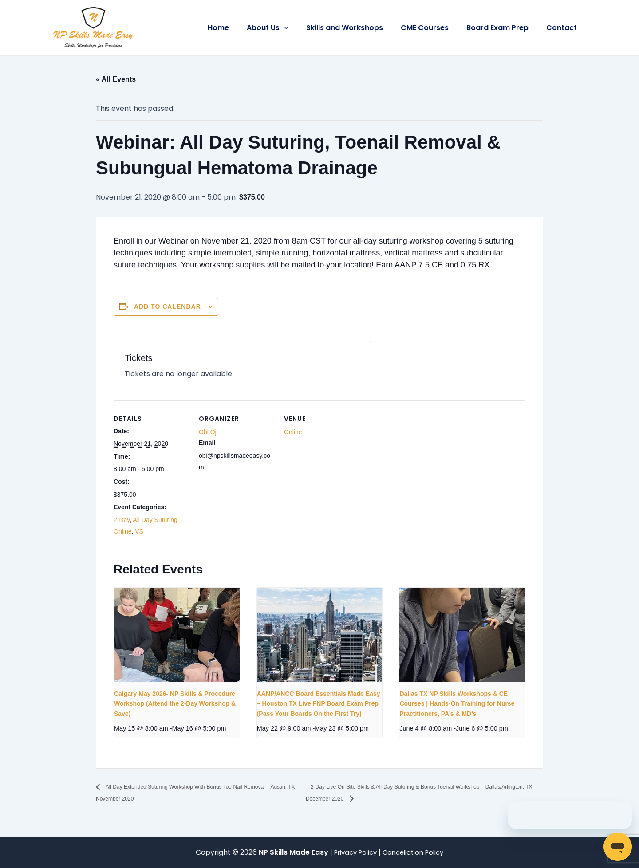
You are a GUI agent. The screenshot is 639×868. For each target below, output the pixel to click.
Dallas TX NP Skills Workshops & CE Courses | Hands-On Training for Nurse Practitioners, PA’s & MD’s (456, 703)
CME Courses (434, 28)
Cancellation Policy (416, 852)
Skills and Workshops (357, 28)
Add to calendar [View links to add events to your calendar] (167, 306)
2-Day (122, 519)
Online (293, 432)
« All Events (116, 79)
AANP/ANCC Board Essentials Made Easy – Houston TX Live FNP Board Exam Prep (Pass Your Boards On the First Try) (318, 703)
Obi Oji (208, 432)
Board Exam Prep (503, 28)
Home (237, 28)
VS (139, 531)
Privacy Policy (354, 852)
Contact (563, 28)
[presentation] (177, 635)
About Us (283, 28)
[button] (300, 28)
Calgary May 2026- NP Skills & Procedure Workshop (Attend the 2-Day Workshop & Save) (175, 703)
